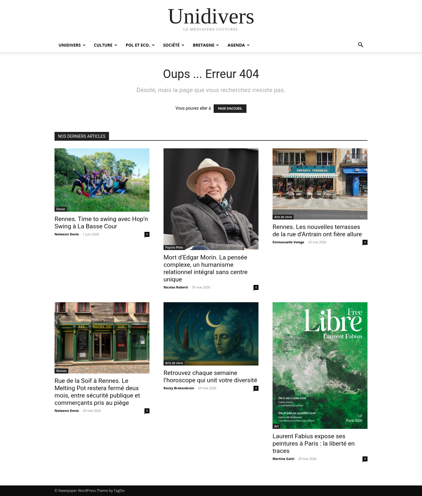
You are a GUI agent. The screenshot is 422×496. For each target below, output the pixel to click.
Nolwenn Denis (67, 234)
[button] (360, 45)
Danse (60, 209)
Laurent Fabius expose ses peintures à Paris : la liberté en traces (314, 443)
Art (276, 426)
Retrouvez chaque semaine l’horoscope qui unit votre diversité (210, 376)
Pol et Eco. (140, 45)
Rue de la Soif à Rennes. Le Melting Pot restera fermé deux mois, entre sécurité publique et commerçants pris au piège (97, 391)
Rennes (61, 371)
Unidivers (72, 45)
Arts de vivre (283, 217)
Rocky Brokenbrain (179, 388)
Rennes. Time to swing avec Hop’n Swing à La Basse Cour (101, 222)
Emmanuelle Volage (288, 242)
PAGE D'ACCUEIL (230, 109)
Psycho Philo (174, 247)
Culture (105, 45)
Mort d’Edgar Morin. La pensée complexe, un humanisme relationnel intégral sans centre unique (206, 268)
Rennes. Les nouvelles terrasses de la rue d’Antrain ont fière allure (317, 230)
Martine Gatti (283, 458)
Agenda (238, 45)
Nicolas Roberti (176, 287)
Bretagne (206, 45)
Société (173, 45)
